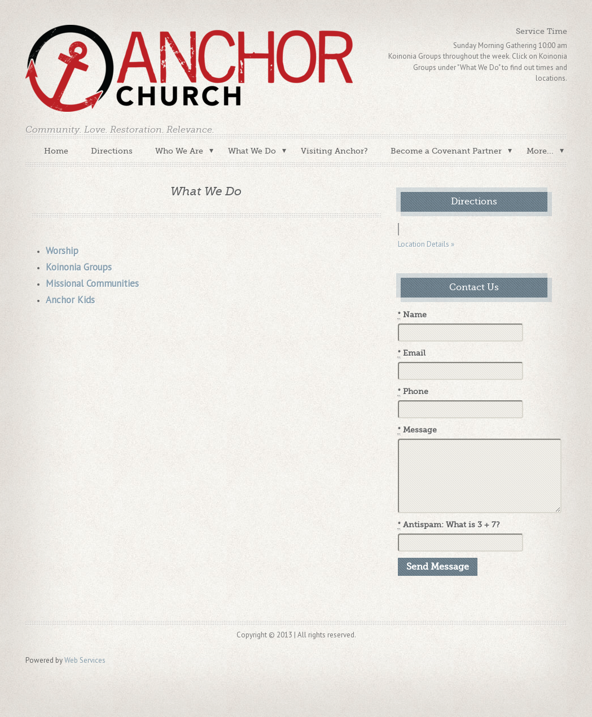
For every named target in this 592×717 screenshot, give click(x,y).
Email (412, 353)
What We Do (252, 150)
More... (540, 150)
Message (417, 430)
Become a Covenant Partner (446, 150)
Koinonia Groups (79, 267)
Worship (62, 250)
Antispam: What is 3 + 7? (449, 525)
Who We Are (179, 150)
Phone (413, 392)
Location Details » (426, 244)
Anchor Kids (70, 300)
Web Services (85, 660)
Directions (112, 150)
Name (412, 315)
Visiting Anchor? (334, 150)
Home (56, 150)
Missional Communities (92, 283)
